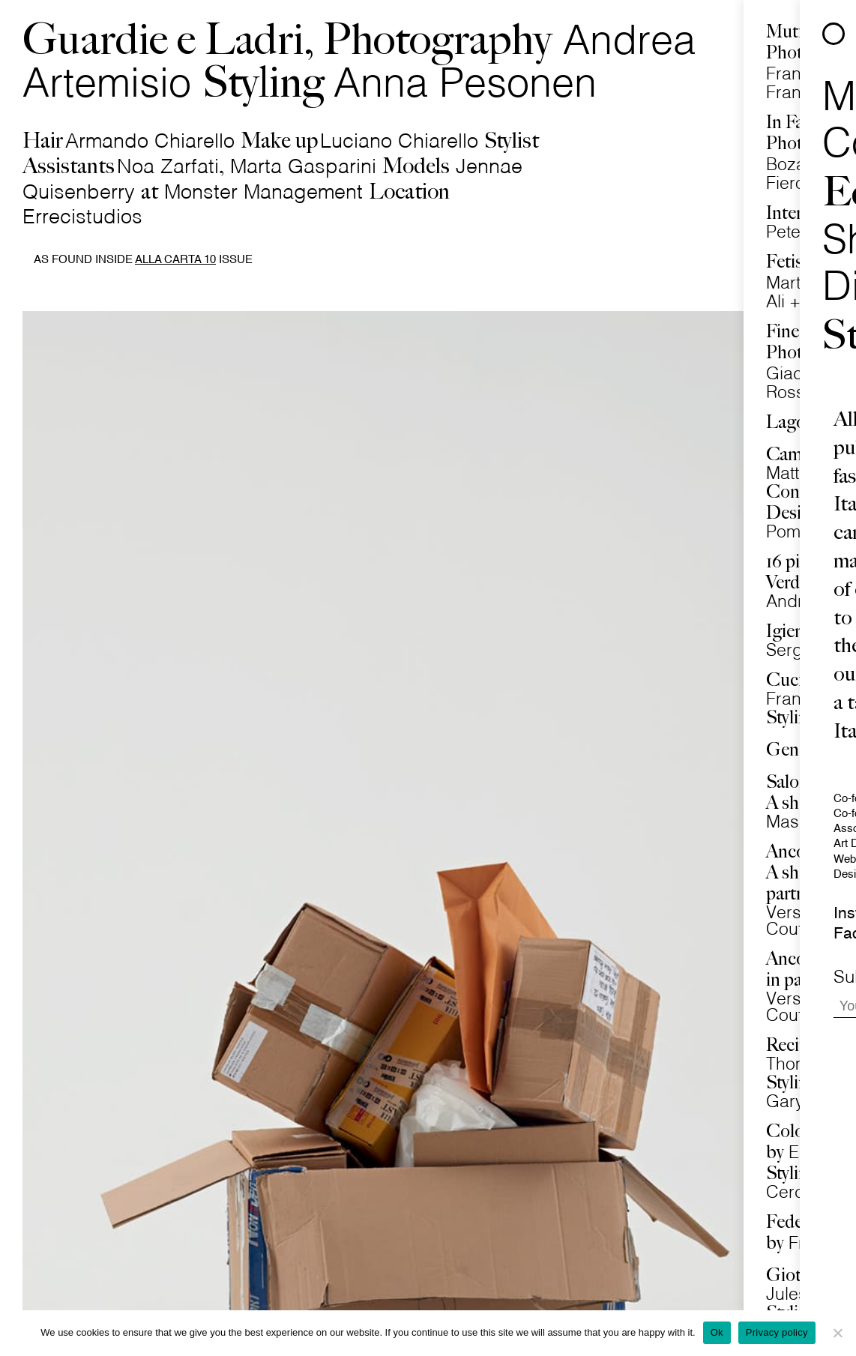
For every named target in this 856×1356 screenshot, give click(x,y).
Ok (717, 1332)
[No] (837, 1332)
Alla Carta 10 (175, 259)
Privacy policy (777, 1332)
